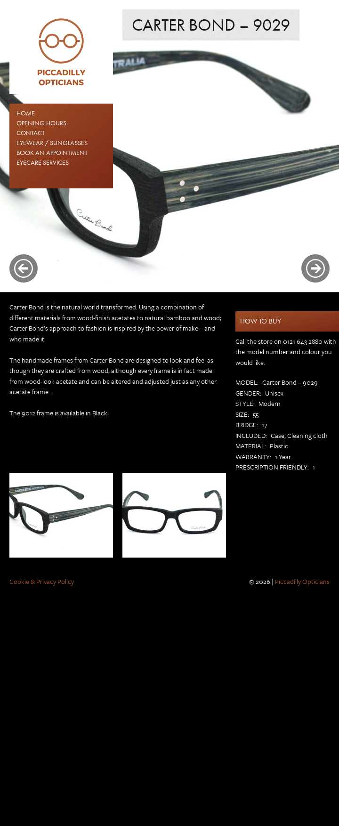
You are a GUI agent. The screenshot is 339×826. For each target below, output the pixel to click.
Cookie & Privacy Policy (41, 581)
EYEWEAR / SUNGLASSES (52, 142)
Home (25, 113)
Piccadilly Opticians (302, 581)
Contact (30, 133)
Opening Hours (41, 123)
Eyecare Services (42, 162)
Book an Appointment (52, 152)
